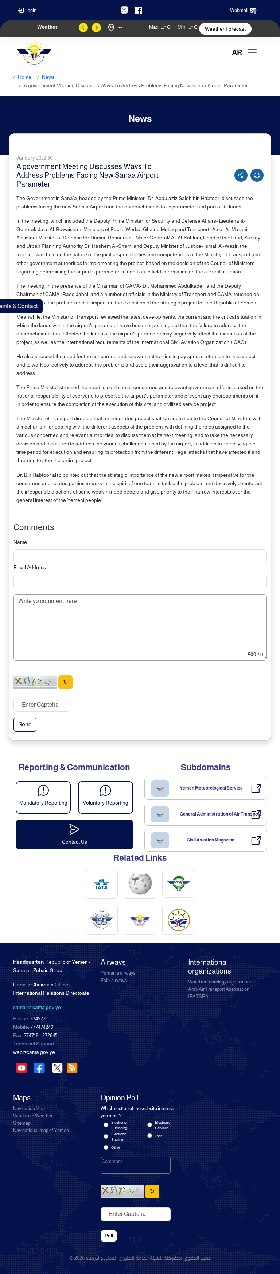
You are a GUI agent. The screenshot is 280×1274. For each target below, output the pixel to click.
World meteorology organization (220, 982)
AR (237, 53)
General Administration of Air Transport (220, 814)
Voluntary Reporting (105, 803)
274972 (38, 1018)
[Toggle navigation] (252, 52)
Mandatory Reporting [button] (43, 803)
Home (24, 77)
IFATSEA (198, 996)
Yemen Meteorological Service (211, 788)
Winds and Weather (32, 1115)
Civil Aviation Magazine (210, 840)
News (48, 77)
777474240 (41, 1027)
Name (20, 542)
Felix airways (114, 980)
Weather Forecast (225, 29)
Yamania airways (118, 973)
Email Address (29, 567)
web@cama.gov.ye (34, 1052)
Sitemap (22, 1123)
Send (25, 724)
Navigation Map (29, 1108)
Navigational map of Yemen (41, 1130)
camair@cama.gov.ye (37, 1007)
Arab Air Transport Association (218, 989)
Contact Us (74, 842)
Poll (109, 1236)
